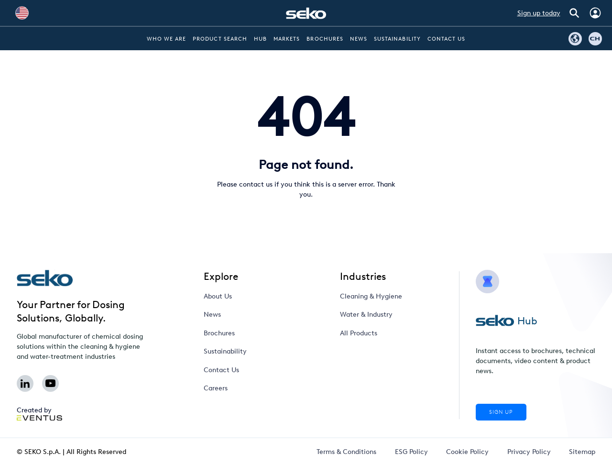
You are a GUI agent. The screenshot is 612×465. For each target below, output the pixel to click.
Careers (216, 388)
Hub (260, 39)
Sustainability (397, 39)
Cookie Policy (467, 451)
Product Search (220, 39)
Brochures (324, 39)
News (358, 39)
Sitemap (582, 451)
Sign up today (538, 13)
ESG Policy (411, 451)
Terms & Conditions (346, 451)
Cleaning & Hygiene (371, 296)
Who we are (166, 39)
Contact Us (446, 39)
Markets (286, 39)
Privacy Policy (529, 451)
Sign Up (501, 412)
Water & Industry (366, 314)
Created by (39, 413)
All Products (358, 333)
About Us (218, 296)
